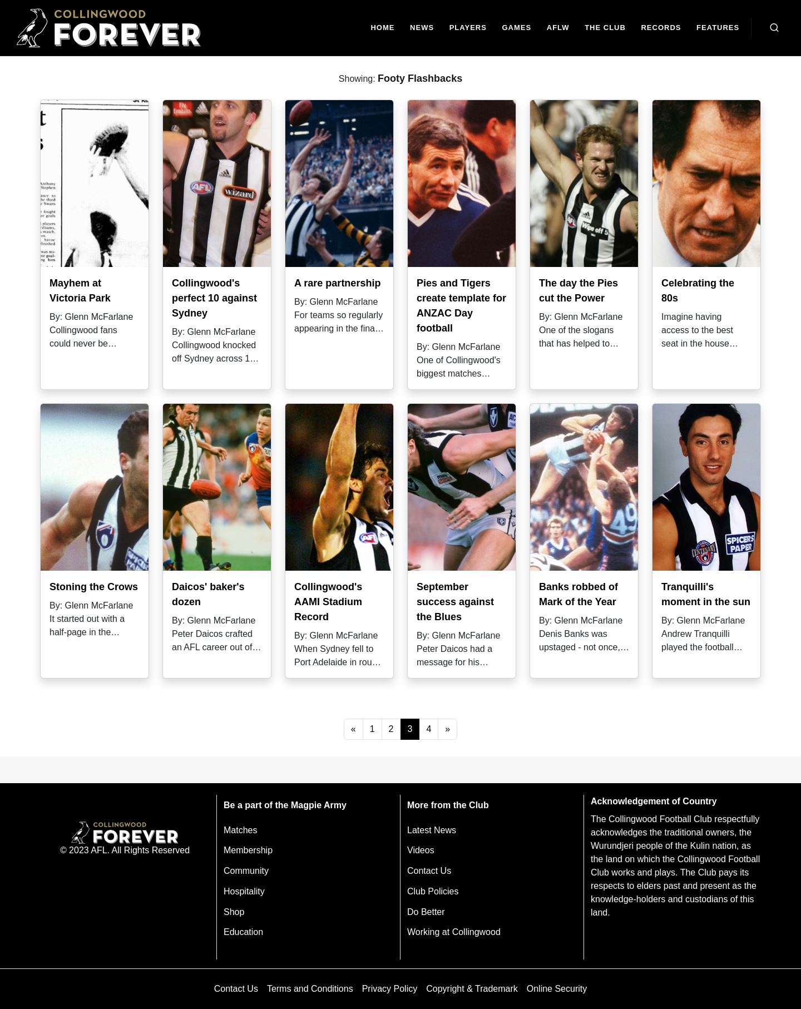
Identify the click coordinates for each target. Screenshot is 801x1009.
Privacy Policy (390, 988)
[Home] (383, 28)
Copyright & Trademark (472, 988)
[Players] (468, 28)
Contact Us (429, 871)
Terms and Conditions (310, 988)
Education (243, 932)
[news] (422, 28)
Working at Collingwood (454, 932)
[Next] (447, 729)
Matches (240, 830)
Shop (234, 912)
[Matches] (516, 28)
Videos (420, 850)
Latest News (431, 830)
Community (246, 871)
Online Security (557, 988)
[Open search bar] (774, 27)
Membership (248, 850)
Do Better (426, 912)
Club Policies (432, 891)
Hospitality (244, 891)
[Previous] (353, 729)
